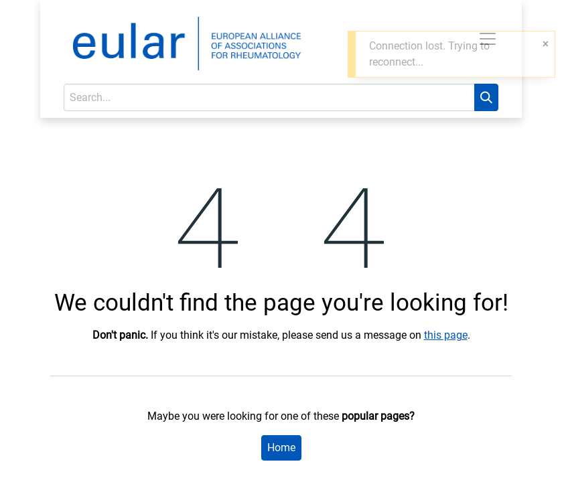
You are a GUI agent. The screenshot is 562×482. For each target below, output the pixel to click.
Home (281, 447)
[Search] (486, 97)
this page (446, 335)
